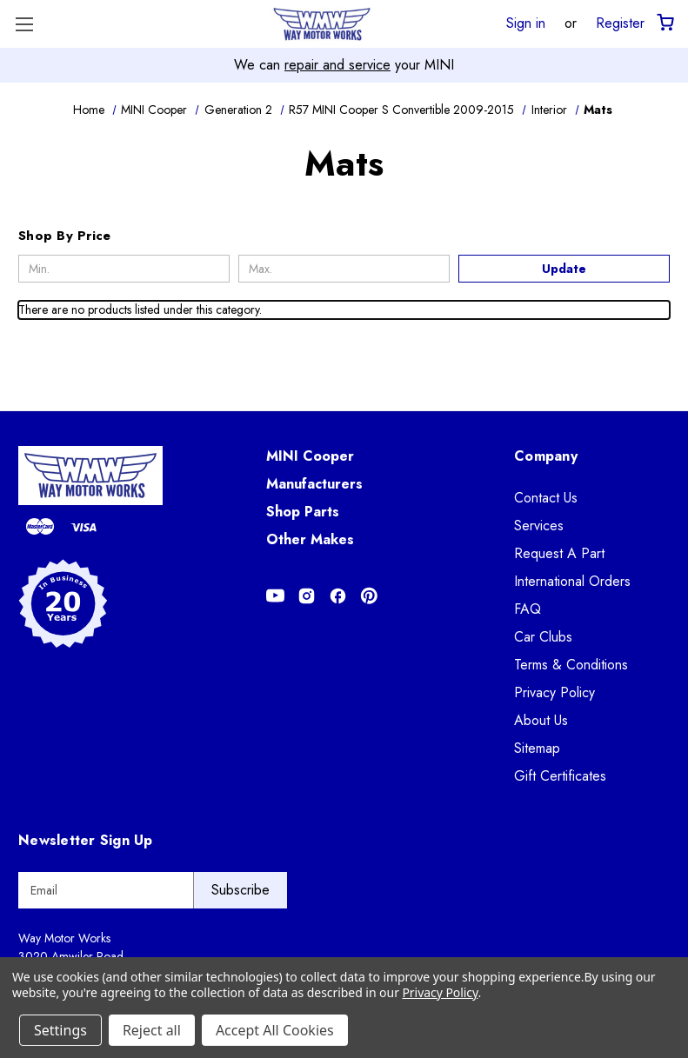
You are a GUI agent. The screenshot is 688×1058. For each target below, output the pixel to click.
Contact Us (546, 498)
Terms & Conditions (571, 665)
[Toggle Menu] (24, 24)
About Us (541, 720)
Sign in (525, 23)
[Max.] (344, 269)
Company (546, 456)
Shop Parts (302, 512)
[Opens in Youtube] (275, 596)
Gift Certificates (560, 776)
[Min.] (124, 269)
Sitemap (537, 748)
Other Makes (310, 539)
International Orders (572, 581)
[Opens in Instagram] (306, 596)
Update (564, 268)
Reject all (152, 1030)
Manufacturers (314, 484)
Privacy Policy (554, 692)
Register (620, 23)
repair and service (337, 65)
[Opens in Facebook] (338, 596)
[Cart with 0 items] (664, 23)
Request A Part (559, 553)
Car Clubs (543, 637)
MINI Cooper (310, 456)
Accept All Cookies (275, 1030)
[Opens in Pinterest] (369, 596)
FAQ (527, 609)
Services (539, 526)
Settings (60, 1030)
